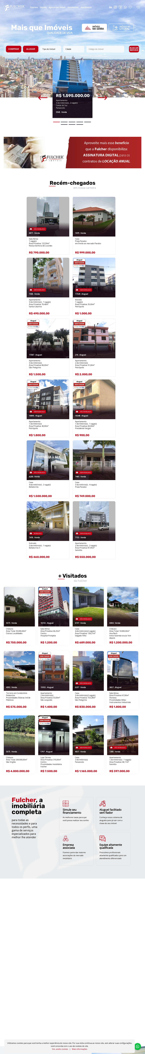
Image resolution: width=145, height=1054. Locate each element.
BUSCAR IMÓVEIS (134, 49)
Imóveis (43, 7)
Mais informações (79, 1049)
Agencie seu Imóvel (57, 7)
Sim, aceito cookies (60, 1049)
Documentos (72, 7)
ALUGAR (30, 49)
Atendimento (86, 7)
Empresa (34, 7)
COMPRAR (13, 49)
